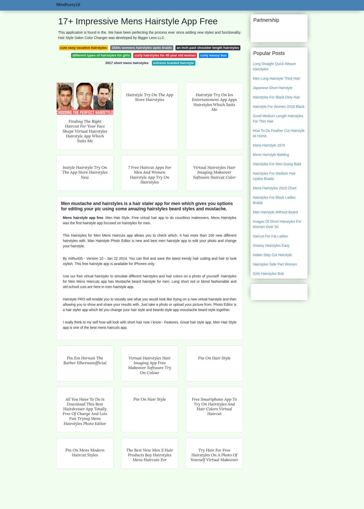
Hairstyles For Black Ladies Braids (274, 200)
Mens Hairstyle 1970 (269, 145)
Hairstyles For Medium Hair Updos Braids (274, 176)
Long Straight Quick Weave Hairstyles (274, 66)
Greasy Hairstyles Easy (271, 245)
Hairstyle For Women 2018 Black (278, 107)
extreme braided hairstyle (173, 63)
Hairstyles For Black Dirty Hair (276, 97)
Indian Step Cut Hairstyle (272, 255)
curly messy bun (213, 55)
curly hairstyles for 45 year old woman (165, 55)
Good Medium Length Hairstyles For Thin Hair (278, 118)
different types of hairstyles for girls (101, 55)
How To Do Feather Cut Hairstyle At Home (278, 133)
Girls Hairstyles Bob (268, 274)
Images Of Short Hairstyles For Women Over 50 (277, 224)
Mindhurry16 (68, 4)
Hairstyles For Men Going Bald (277, 164)
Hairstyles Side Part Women (275, 264)
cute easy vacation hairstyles (83, 48)
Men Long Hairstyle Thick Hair (276, 78)
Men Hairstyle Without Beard (275, 212)
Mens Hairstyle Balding (271, 155)
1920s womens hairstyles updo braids (141, 48)
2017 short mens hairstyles (127, 63)
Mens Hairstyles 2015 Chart (275, 188)
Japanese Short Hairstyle (272, 88)
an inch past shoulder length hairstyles (208, 48)
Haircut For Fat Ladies (270, 236)
